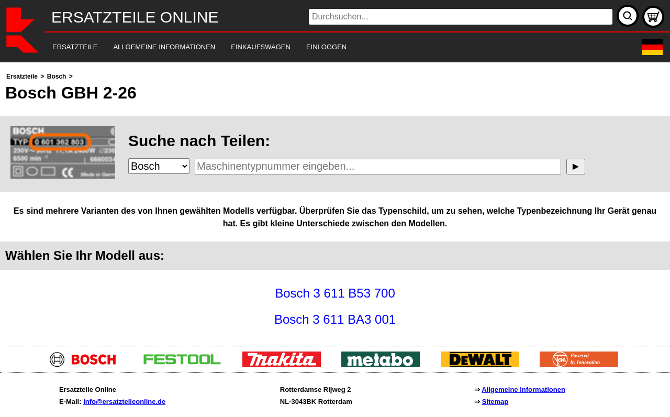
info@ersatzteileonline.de (124, 401)
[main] (335, 201)
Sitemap (495, 401)
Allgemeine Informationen (523, 389)
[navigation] (320, 47)
